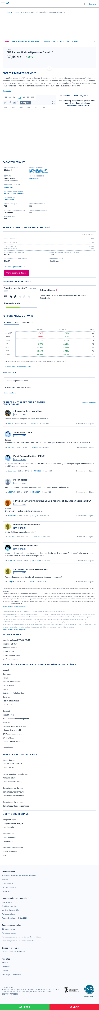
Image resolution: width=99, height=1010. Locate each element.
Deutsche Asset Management (14, 726)
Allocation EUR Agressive (14, 193)
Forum (74, 41)
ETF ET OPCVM (19, 415)
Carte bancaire (8, 827)
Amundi (6, 670)
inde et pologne (21, 480)
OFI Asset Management (12, 734)
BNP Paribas (34, 178)
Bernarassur (12, 471)
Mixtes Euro (8, 187)
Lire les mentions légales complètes (14, 606)
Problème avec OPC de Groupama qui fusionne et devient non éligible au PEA (53, 501)
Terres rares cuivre (22, 432)
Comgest (6, 711)
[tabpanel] (49, 344)
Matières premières (10, 659)
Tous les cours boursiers (12, 764)
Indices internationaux (11, 655)
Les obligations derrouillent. (29, 411)
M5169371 (34, 423)
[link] (18, 875)
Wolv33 (10, 423)
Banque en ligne (9, 820)
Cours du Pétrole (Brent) (12, 782)
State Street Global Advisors (14, 693)
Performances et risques (25, 41)
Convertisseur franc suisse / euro (16, 806)
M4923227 (36, 492)
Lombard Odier (9, 685)
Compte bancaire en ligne (13, 823)
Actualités (63, 41)
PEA (4, 855)
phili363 (32, 582)
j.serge (10, 582)
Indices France (8, 652)
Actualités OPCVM (10, 644)
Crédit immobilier (9, 837)
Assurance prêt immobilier (13, 848)
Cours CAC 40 (8, 768)
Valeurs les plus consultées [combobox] (17, 381)
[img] (29, 296)
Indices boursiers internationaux (15, 774)
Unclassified (9, 200)
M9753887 (11, 537)
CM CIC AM (7, 705)
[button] (3, 4)
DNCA (5, 689)
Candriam (6, 697)
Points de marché (10, 648)
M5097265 (11, 492)
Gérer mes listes (10, 393)
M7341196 (11, 561)
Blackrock (6, 723)
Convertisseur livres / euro (13, 802)
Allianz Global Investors (12, 682)
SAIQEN (35, 447)
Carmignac (7, 674)
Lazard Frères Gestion (11, 742)
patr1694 (11, 447)
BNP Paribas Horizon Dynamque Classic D (30, 52)
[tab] (11, 323)
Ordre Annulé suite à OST (25, 546)
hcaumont (11, 516)
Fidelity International (11, 701)
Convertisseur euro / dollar (13, 796)
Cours (6, 41)
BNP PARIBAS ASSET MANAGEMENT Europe (38, 171)
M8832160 (37, 471)
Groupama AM (8, 738)
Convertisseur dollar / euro (13, 792)
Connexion (93, 4)
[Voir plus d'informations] (49, 227)
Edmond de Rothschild (12, 730)
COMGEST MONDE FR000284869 (31, 569)
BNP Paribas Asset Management (16, 719)
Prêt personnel (8, 841)
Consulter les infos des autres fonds (17, 366)
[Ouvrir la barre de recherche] (84, 3)
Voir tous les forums (89, 403)
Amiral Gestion (8, 715)
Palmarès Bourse (9, 778)
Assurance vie (8, 834)
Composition (48, 41)
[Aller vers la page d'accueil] (7, 4)
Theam (5, 678)
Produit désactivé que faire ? (27, 525)
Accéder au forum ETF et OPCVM (16, 640)
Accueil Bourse (9, 760)
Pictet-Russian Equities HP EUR (28, 456)
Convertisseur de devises (13, 788)
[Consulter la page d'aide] (86, 3)
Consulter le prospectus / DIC (15, 267)
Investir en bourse (10, 851)
